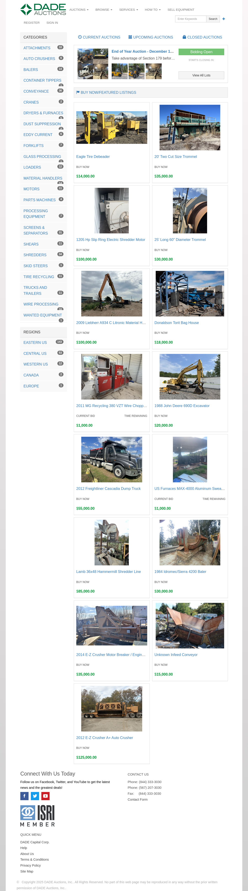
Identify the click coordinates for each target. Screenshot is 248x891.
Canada (43, 374)
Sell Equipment (181, 9)
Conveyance (43, 91)
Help (23, 848)
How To (153, 9)
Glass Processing (43, 158)
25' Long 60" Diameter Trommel (180, 240)
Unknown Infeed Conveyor (176, 655)
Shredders (43, 254)
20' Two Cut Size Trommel (176, 157)
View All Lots (201, 75)
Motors (43, 188)
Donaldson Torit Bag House (177, 323)
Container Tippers (43, 82)
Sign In (52, 22)
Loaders (43, 167)
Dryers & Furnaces (43, 114)
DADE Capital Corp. (35, 842)
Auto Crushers (43, 58)
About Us (27, 854)
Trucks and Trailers (43, 290)
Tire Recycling (43, 276)
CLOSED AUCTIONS (202, 37)
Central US (43, 353)
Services (128, 9)
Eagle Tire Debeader (93, 157)
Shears (43, 243)
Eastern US (43, 342)
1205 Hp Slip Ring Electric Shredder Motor (110, 240)
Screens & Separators (43, 230)
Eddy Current (43, 134)
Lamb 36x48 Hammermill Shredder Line (108, 572)
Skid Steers (43, 265)
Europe (43, 385)
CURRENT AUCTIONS (99, 37)
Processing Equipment (43, 214)
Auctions (79, 9)
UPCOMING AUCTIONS (151, 37)
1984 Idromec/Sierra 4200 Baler (180, 572)
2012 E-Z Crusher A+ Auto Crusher (104, 738)
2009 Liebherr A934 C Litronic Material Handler (114, 323)
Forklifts (43, 145)
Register (32, 22)
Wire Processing (43, 306)
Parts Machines (43, 199)
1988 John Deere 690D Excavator (182, 406)
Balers (43, 69)
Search (213, 19)
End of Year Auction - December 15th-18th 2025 (152, 51)
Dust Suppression (43, 125)
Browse (103, 9)
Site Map (26, 871)
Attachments (43, 47)
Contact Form (138, 799)
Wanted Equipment (43, 317)
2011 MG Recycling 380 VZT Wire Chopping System (118, 406)
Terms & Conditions (34, 859)
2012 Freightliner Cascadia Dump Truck (108, 489)
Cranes (43, 101)
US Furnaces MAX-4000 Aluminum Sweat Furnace (196, 489)
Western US (43, 363)
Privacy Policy (30, 865)
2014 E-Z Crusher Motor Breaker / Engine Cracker (117, 655)
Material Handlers (43, 180)
